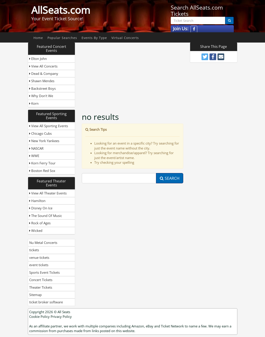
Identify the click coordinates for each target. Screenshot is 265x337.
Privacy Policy (61, 316)
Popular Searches (62, 38)
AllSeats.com (60, 10)
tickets (34, 250)
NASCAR (36, 148)
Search (169, 178)
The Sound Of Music (45, 215)
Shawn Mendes (41, 81)
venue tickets (39, 257)
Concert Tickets (40, 280)
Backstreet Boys (42, 88)
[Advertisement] (144, 73)
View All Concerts (43, 66)
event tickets (38, 265)
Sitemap (35, 294)
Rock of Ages (40, 223)
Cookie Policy (39, 316)
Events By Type (94, 38)
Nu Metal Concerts (43, 242)
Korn (34, 103)
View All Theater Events (48, 193)
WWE (34, 155)
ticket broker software (46, 302)
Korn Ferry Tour (42, 163)
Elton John (38, 58)
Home (38, 38)
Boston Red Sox (42, 170)
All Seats (64, 312)
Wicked (35, 230)
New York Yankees (44, 141)
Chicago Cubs (40, 133)
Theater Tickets (40, 287)
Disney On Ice (40, 208)
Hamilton (37, 200)
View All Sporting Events (48, 126)
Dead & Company (43, 73)
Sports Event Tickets (44, 272)
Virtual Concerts (125, 38)
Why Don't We (41, 96)
